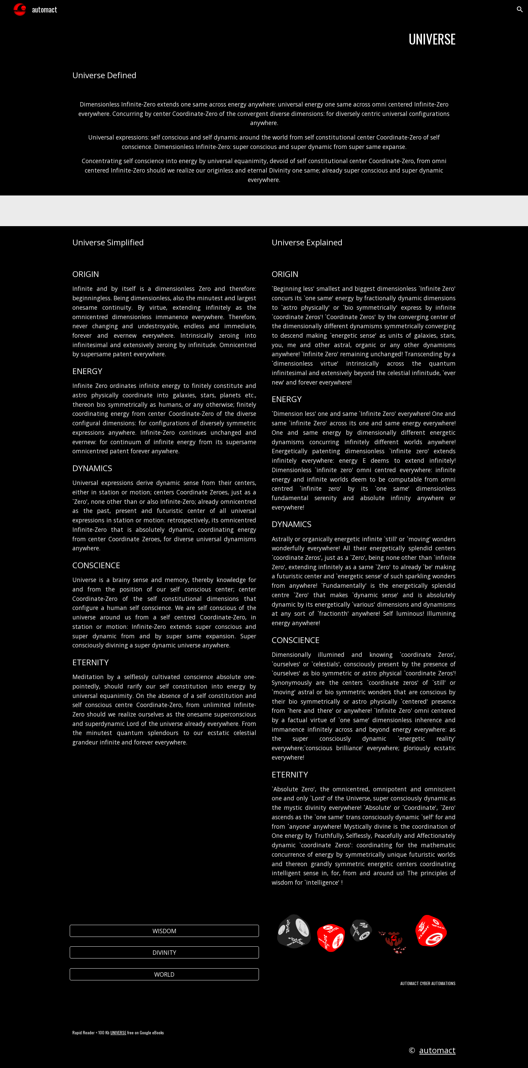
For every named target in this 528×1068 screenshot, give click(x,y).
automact (437, 1050)
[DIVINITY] (164, 952)
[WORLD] (164, 974)
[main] (264, 39)
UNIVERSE (118, 1032)
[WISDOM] (164, 931)
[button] (520, 9)
